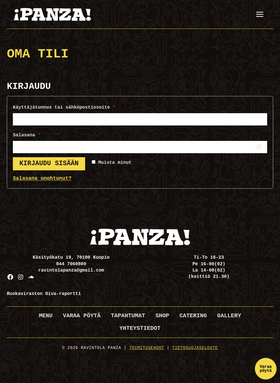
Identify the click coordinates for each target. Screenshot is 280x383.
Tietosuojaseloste (195, 348)
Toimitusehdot (146, 348)
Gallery (229, 315)
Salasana (28, 135)
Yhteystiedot (140, 328)
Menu (46, 315)
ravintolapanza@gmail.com (71, 270)
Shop (162, 315)
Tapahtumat (128, 315)
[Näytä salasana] (259, 147)
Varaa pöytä (82, 315)
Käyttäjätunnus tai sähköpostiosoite (65, 107)
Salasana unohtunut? (42, 178)
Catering (193, 315)
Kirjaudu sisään (49, 163)
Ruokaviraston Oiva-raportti (44, 293)
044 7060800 (71, 264)
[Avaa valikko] (259, 14)
